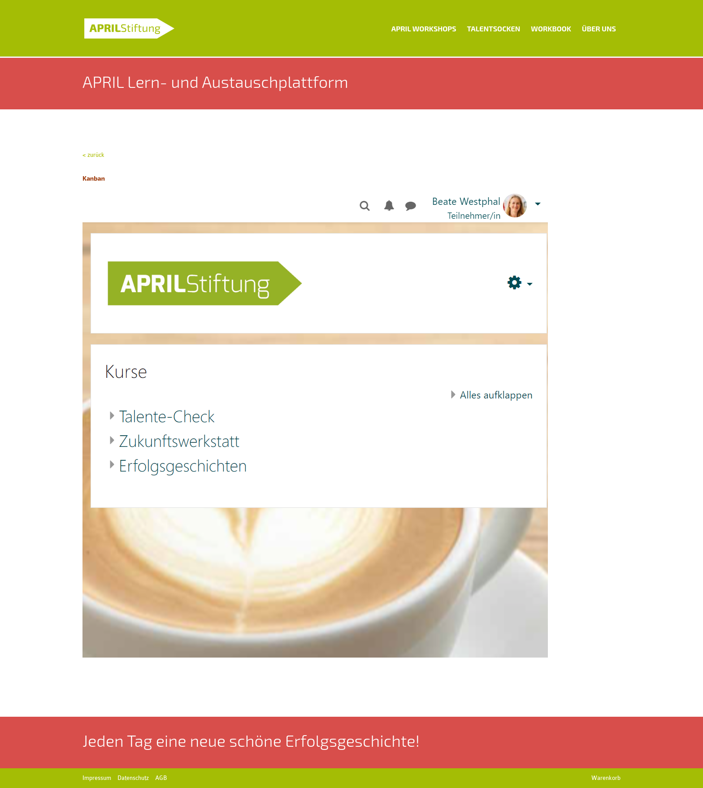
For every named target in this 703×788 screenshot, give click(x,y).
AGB (161, 778)
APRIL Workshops (423, 28)
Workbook (551, 28)
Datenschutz (133, 778)
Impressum (96, 778)
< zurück (93, 155)
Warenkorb (606, 778)
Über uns (599, 28)
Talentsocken (494, 28)
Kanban (94, 178)
